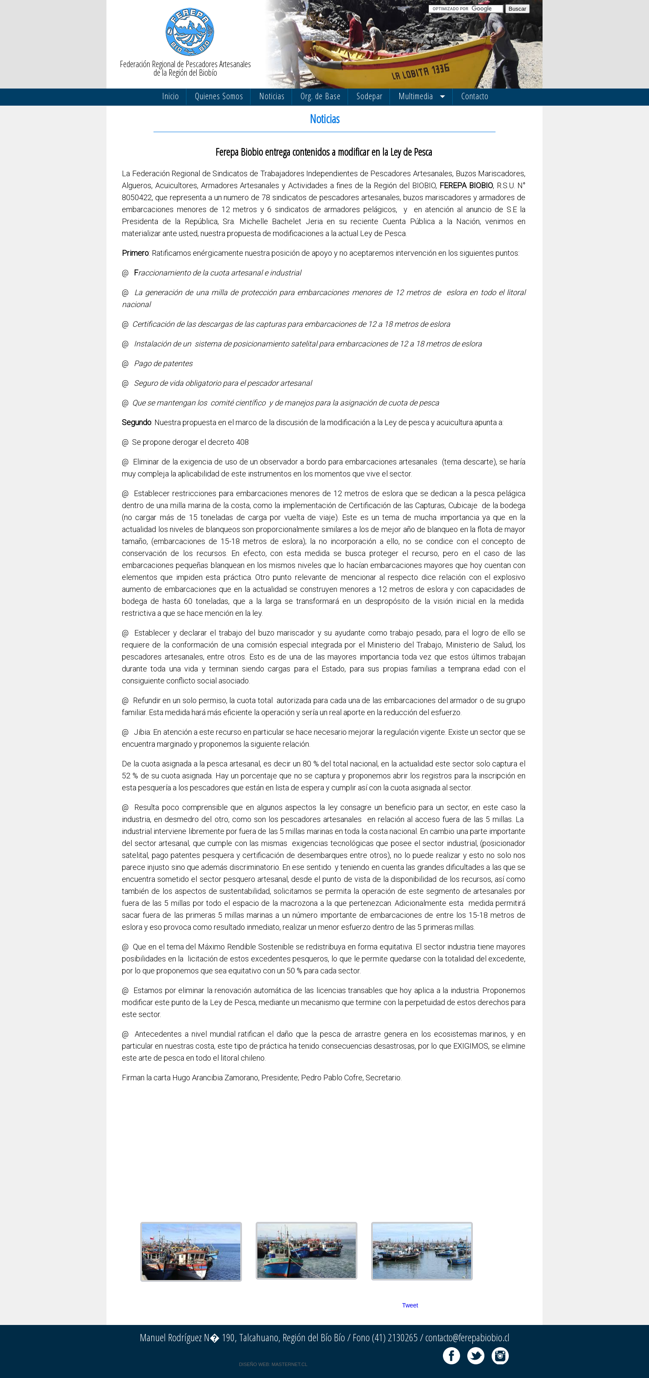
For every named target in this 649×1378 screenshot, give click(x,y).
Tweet (410, 1305)
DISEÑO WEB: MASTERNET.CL (273, 1364)
